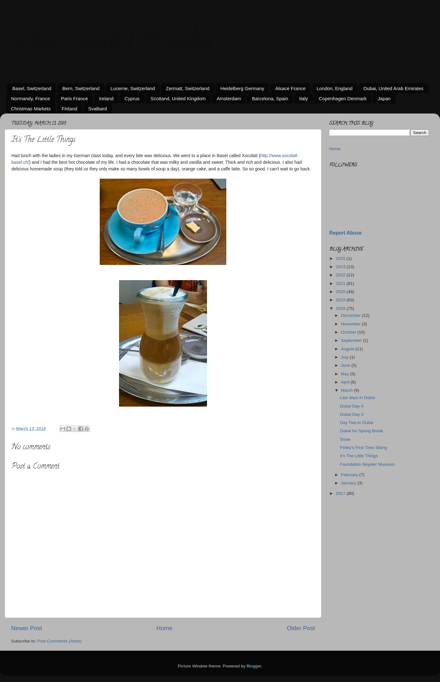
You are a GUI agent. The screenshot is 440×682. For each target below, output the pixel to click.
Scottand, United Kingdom (178, 98)
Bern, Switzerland (81, 88)
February (350, 474)
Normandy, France (30, 98)
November (351, 324)
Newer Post (26, 628)
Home (164, 628)
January (349, 483)
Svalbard (97, 108)
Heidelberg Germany (242, 88)
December (351, 315)
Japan (384, 98)
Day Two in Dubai (357, 422)
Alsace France (290, 88)
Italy (303, 98)
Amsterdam (229, 98)
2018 (341, 308)
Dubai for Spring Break (361, 430)
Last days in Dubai (357, 397)
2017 (341, 493)
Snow (345, 439)
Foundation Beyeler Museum (367, 464)
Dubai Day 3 (351, 414)
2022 (341, 275)
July (345, 357)
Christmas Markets (31, 108)
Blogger (254, 666)
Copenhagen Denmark (343, 98)
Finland (69, 108)
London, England (334, 88)
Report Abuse (345, 233)
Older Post (301, 628)
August (348, 349)
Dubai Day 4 (351, 406)
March (347, 390)
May (345, 374)
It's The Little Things (359, 455)
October (349, 332)
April (346, 382)
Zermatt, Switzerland (188, 88)
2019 (341, 300)
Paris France (74, 98)
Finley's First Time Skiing (363, 447)
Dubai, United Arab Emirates (393, 88)
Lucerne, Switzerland (132, 88)
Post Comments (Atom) (59, 641)
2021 (341, 283)
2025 (341, 258)
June (346, 365)
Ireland (106, 98)
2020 (341, 291)
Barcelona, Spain (270, 98)
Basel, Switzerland (31, 88)
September (352, 340)
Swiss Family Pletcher (108, 42)
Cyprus (132, 98)
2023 (341, 266)
